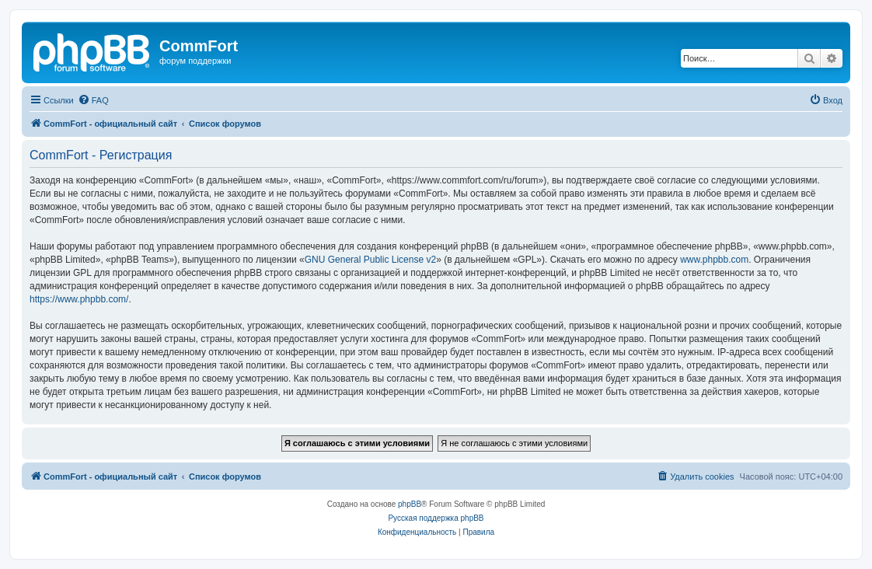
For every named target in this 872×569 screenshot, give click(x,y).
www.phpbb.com (714, 259)
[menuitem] (93, 100)
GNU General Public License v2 (370, 259)
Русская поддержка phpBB (435, 518)
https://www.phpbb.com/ (79, 299)
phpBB (409, 504)
